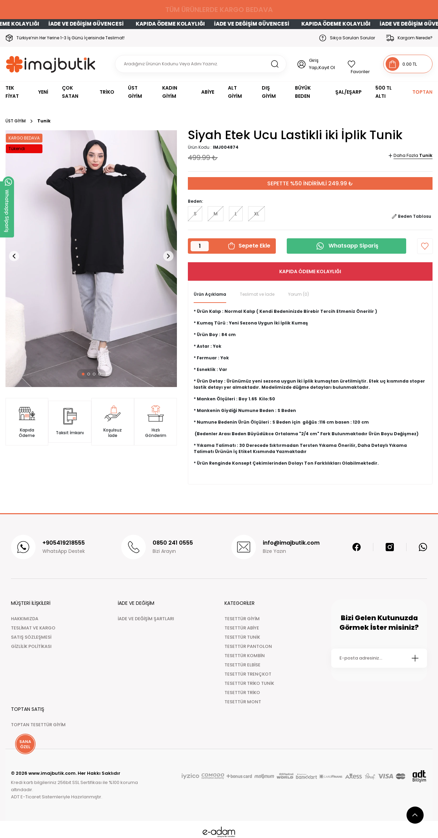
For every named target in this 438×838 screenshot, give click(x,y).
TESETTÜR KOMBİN (244, 655)
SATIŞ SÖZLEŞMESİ (31, 637)
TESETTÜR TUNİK (242, 637)
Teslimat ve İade (257, 294)
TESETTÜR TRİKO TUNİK (249, 683)
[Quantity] (200, 246)
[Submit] (415, 658)
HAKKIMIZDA (24, 618)
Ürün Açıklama (210, 294)
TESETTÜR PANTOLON (248, 646)
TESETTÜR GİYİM (242, 618)
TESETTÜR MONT (242, 702)
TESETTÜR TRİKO (242, 692)
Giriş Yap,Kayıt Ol (322, 64)
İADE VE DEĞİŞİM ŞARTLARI (146, 618)
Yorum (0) (298, 294)
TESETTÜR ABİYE (241, 628)
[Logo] (50, 64)
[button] (83, 374)
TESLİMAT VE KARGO (33, 628)
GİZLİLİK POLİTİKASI (31, 646)
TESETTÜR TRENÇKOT (247, 674)
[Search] (200, 64)
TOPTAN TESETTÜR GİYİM (38, 724)
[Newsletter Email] (379, 658)
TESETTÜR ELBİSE (242, 665)
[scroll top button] (415, 815)
